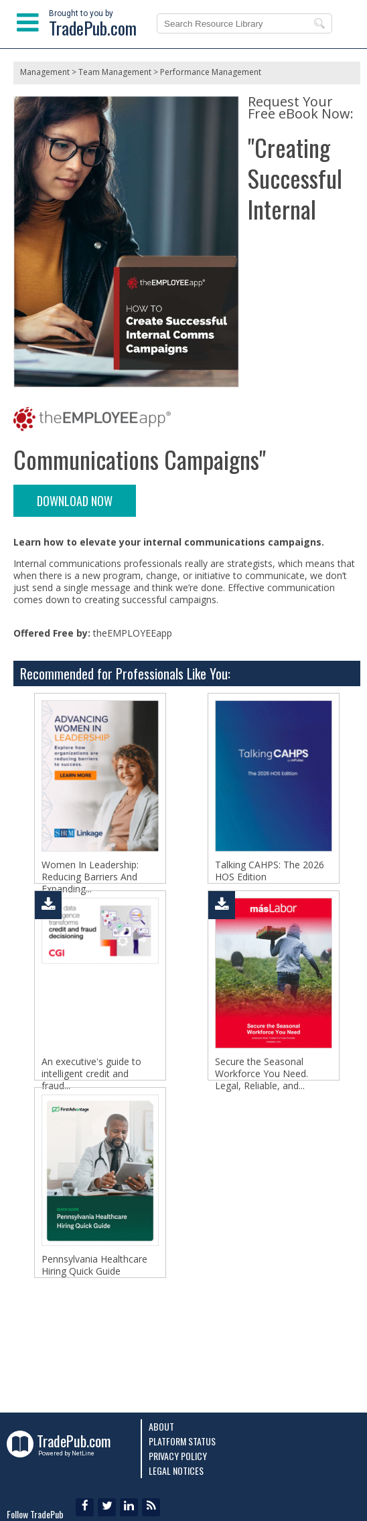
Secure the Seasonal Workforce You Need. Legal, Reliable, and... (261, 1094)
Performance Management (210, 72)
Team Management (114, 72)
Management (45, 72)
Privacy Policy (178, 1456)
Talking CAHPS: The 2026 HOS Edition (269, 871)
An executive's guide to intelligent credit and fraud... (91, 1094)
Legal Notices (176, 1470)
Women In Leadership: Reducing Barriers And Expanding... (90, 877)
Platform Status (182, 1441)
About (161, 1426)
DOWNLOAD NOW (75, 500)
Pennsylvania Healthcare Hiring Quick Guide (94, 1305)
